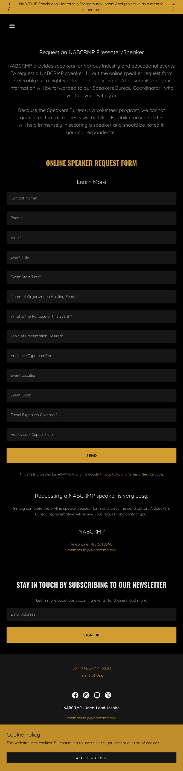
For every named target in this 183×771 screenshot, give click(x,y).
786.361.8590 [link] (101, 544)
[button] (26, 25)
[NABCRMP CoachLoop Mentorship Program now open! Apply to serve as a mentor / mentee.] (91, 7)
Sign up (91, 635)
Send (91, 455)
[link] (75, 695)
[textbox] (91, 198)
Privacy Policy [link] (110, 474)
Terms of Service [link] (141, 474)
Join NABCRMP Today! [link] (91, 668)
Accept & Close (91, 758)
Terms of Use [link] (91, 675)
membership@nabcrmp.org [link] (91, 549)
